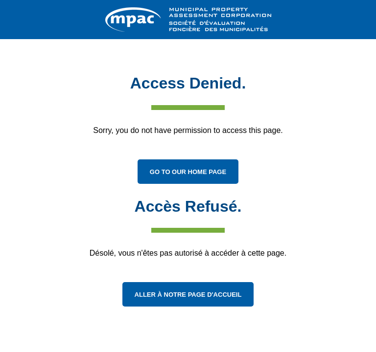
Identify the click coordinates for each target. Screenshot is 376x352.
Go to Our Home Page (188, 172)
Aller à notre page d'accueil (188, 294)
